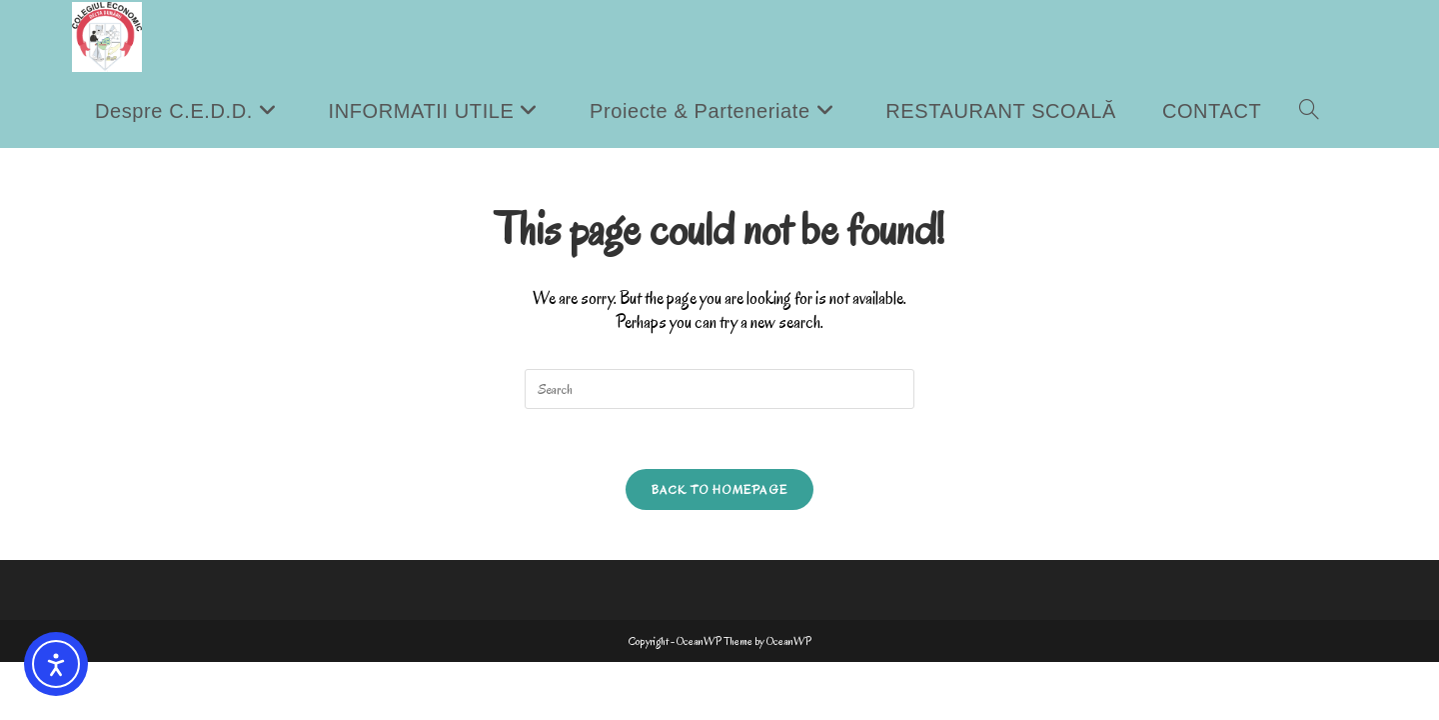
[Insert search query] (719, 389)
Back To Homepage (720, 489)
